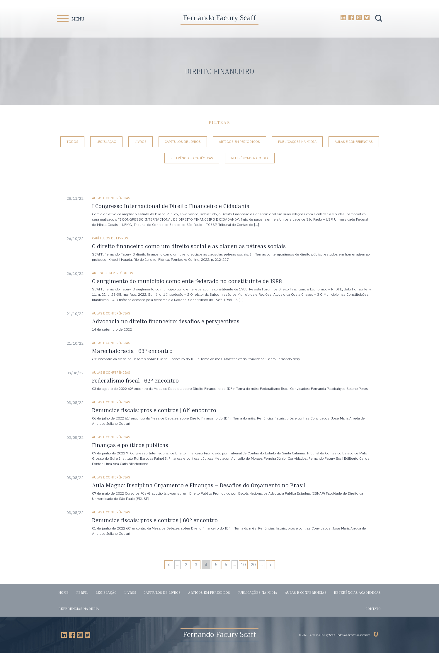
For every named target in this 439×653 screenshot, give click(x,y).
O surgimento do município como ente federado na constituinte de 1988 (187, 281)
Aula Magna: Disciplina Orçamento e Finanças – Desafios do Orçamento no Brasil (199, 485)
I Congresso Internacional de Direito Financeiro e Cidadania (171, 206)
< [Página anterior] (169, 564)
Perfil (82, 592)
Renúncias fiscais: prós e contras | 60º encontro (155, 520)
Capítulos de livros (183, 142)
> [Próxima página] (270, 564)
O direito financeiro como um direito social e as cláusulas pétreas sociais (189, 246)
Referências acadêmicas (192, 158)
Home (63, 592)
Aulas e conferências (354, 142)
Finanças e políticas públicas (130, 445)
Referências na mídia (249, 158)
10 (243, 564)
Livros (141, 142)
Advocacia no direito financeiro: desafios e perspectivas (165, 321)
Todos (72, 142)
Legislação (106, 142)
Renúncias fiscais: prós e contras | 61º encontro (154, 410)
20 (253, 564)
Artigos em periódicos (239, 142)
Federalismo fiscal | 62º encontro (135, 380)
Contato (373, 608)
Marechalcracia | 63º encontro (132, 350)
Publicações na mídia (297, 142)
